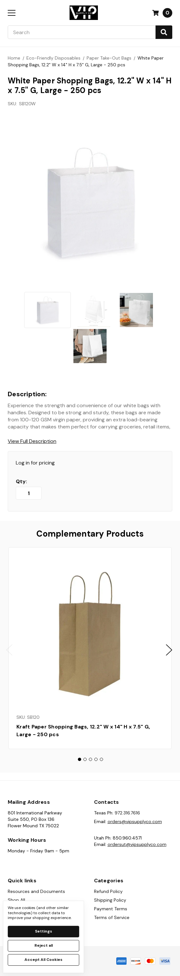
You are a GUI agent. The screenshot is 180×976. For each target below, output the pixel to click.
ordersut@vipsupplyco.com (137, 844)
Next (169, 650)
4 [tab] (96, 759)
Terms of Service (111, 917)
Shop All (16, 900)
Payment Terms (110, 909)
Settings (43, 931)
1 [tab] (79, 759)
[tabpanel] (90, 648)
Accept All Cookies (43, 959)
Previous (9, 650)
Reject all (43, 945)
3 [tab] (90, 759)
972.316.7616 (127, 813)
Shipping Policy (110, 900)
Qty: (21, 481)
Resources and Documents (36, 891)
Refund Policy (108, 891)
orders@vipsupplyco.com (135, 821)
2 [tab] (85, 759)
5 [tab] (101, 759)
